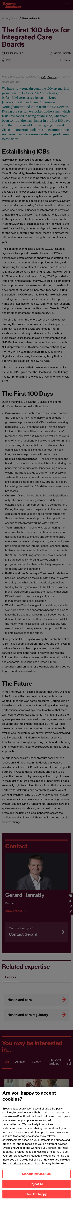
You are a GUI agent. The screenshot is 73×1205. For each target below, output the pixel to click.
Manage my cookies (36, 1176)
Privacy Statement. (54, 1166)
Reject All (36, 1186)
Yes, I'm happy (36, 1197)
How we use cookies (57, 1162)
